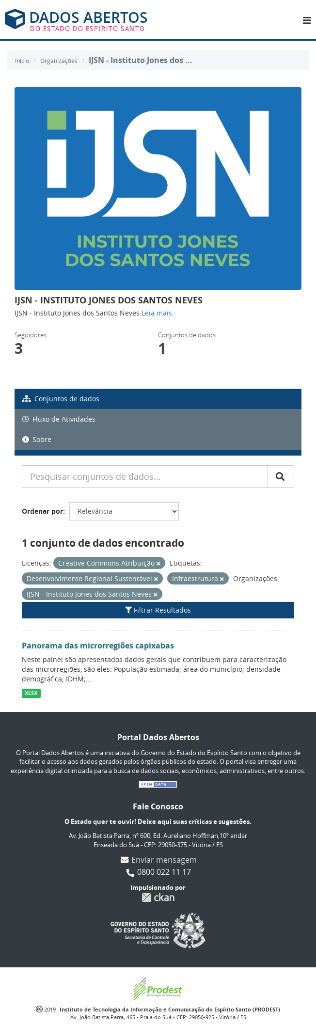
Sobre (36, 439)
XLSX (31, 693)
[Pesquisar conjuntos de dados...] (145, 476)
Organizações (59, 60)
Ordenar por (42, 511)
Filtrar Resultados (158, 610)
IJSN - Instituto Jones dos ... (140, 60)
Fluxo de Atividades (58, 419)
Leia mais (157, 312)
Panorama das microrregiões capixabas (98, 645)
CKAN (158, 897)
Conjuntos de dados (60, 398)
